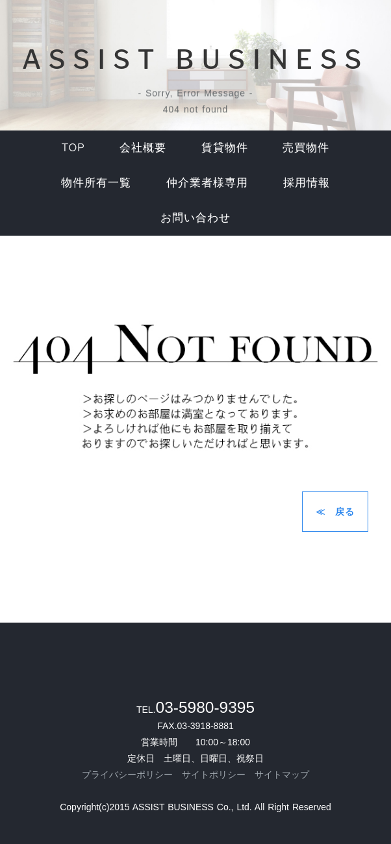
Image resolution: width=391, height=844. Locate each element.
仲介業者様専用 (207, 182)
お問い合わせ (195, 217)
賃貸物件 (224, 147)
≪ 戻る (335, 511)
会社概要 (143, 147)
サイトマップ (282, 774)
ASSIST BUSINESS (196, 59)
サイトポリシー (214, 774)
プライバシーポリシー (127, 774)
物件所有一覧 (96, 182)
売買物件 (306, 147)
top (73, 147)
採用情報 (306, 182)
